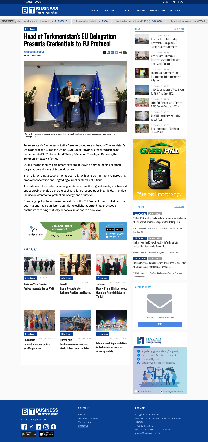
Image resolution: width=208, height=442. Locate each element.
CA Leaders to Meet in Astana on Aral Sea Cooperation (37, 344)
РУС (180, 2)
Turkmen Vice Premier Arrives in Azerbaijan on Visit (39, 286)
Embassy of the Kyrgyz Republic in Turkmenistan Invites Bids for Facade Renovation (156, 244)
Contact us (83, 426)
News (138, 29)
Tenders (140, 206)
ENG (165, 2)
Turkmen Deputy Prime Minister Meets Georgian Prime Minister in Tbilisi (111, 290)
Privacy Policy (84, 422)
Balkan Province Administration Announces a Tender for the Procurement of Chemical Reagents (159, 265)
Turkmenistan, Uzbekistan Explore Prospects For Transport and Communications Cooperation (166, 43)
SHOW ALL (179, 29)
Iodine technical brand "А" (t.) (148, 21)
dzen (52, 426)
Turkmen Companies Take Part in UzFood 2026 (165, 130)
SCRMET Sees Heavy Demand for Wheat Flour (166, 117)
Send (160, 324)
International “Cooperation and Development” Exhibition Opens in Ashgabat (166, 76)
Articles (109, 10)
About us (82, 415)
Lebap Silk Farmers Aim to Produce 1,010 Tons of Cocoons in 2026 (166, 104)
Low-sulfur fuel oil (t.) (101, 21)
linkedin (38, 426)
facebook (24, 426)
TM (173, 2)
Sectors (124, 10)
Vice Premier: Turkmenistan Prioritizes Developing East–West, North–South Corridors (166, 60)
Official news (30, 29)
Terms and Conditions (88, 418)
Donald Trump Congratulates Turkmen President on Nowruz (75, 288)
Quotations (176, 10)
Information (157, 10)
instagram (45, 426)
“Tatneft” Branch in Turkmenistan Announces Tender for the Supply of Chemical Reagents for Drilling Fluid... (159, 220)
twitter (31, 426)
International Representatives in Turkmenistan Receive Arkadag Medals (111, 347)
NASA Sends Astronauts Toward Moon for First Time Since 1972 (167, 91)
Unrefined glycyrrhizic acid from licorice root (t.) (42, 21)
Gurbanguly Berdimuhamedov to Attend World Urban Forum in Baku (74, 344)
